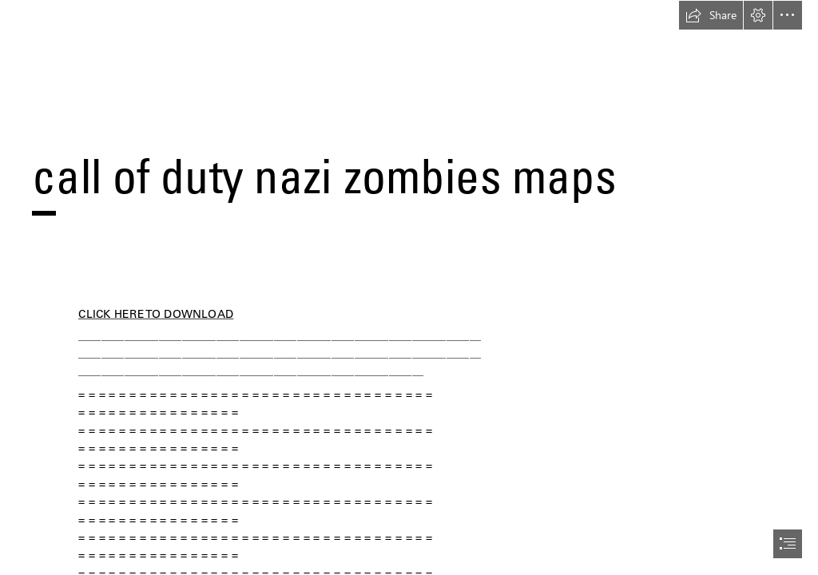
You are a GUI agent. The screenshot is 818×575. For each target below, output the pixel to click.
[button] (711, 15)
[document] (409, 287)
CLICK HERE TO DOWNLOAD (155, 314)
